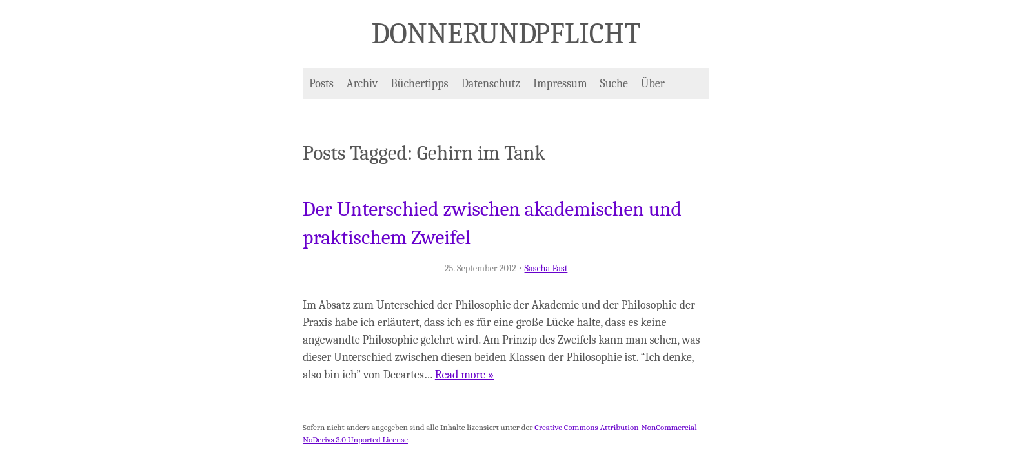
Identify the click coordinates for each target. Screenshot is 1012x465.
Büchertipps (419, 83)
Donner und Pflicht (506, 33)
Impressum (560, 83)
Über (653, 83)
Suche (614, 83)
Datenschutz (490, 83)
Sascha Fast (546, 268)
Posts (321, 83)
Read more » (464, 375)
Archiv (362, 83)
